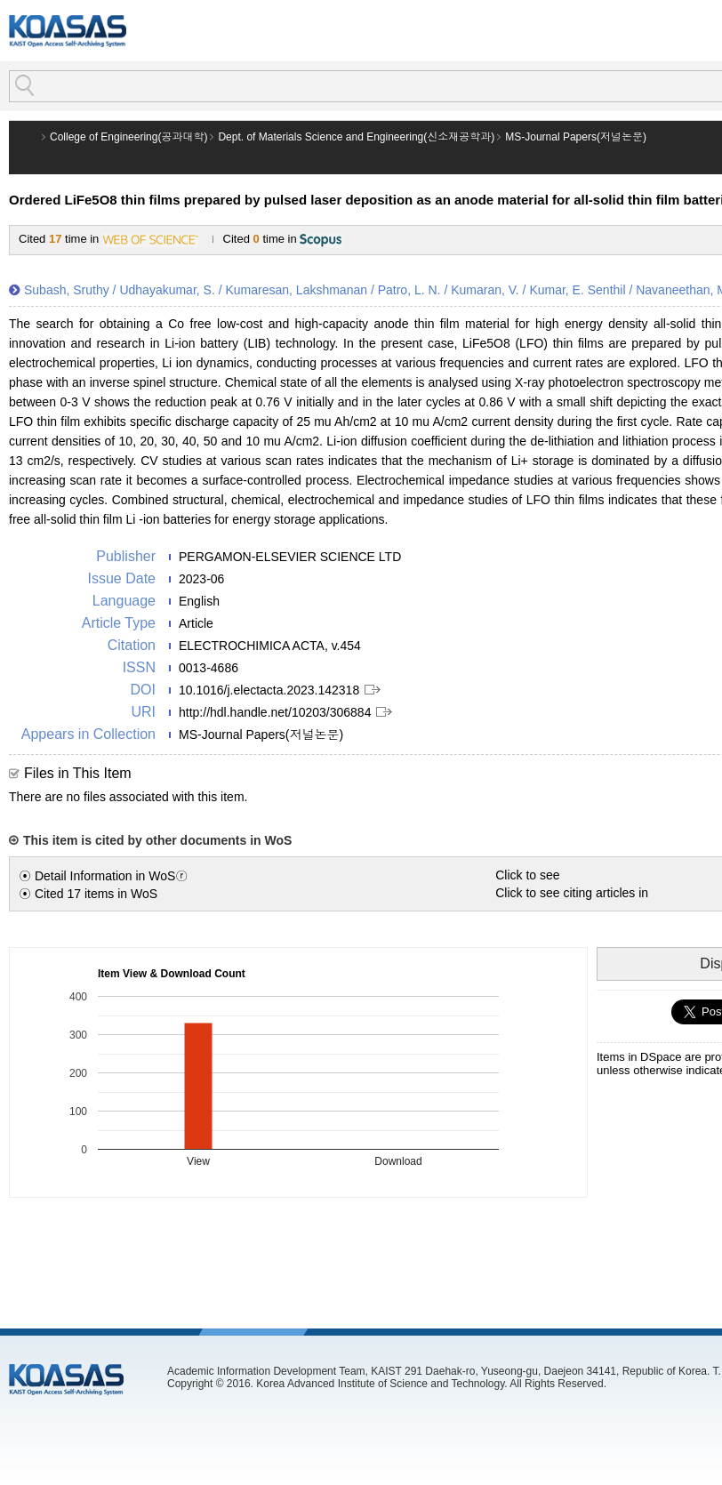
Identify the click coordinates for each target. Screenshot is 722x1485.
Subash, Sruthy (66, 290)
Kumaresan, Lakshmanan (296, 290)
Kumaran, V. (485, 290)
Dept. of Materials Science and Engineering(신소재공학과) (356, 137)
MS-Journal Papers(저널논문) (575, 137)
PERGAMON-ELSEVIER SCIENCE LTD (290, 557)
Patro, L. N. (409, 290)
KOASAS (67, 30)
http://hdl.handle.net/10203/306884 (275, 712)
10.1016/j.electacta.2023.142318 (269, 690)
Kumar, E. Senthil (577, 290)
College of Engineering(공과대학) (128, 137)
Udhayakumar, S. (166, 290)
